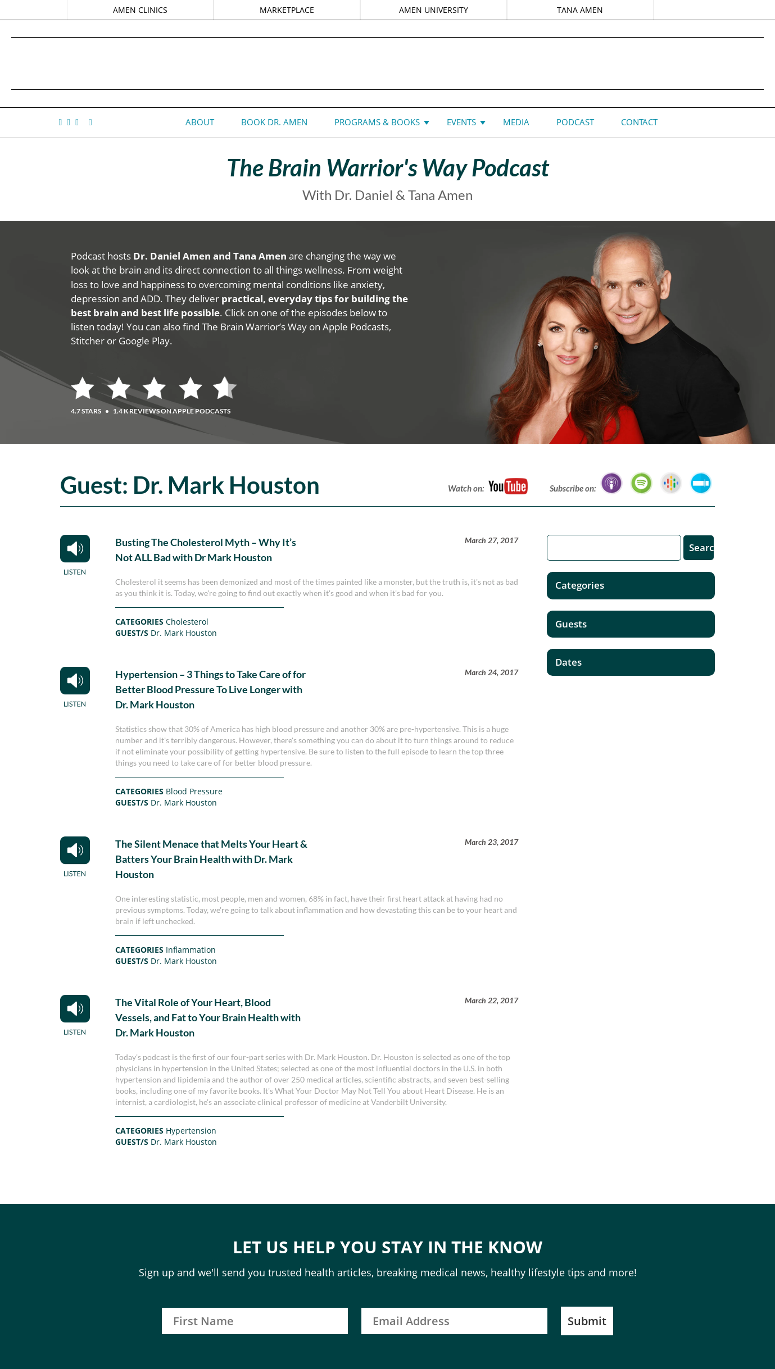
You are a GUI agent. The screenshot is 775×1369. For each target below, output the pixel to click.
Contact (639, 122)
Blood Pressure (194, 791)
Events (461, 122)
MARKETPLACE (287, 9)
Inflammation (191, 949)
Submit (587, 1321)
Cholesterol (187, 621)
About (199, 122)
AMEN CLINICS (140, 9)
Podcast (575, 122)
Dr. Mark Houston (184, 632)
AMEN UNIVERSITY (433, 9)
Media (516, 122)
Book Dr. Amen (274, 122)
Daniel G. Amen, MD (388, 63)
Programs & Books (377, 122)
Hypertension (191, 1130)
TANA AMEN (580, 9)
